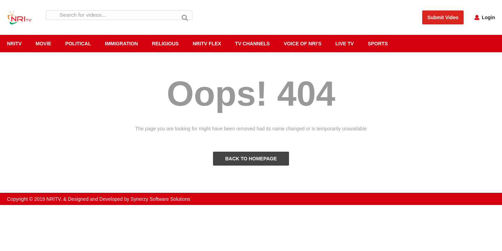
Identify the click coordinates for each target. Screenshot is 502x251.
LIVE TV (344, 43)
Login (484, 17)
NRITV (14, 43)
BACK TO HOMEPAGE (251, 158)
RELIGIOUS (165, 43)
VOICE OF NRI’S (302, 43)
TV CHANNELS (252, 43)
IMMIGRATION (121, 43)
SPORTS (378, 43)
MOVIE (43, 43)
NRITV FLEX (207, 43)
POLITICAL (78, 43)
